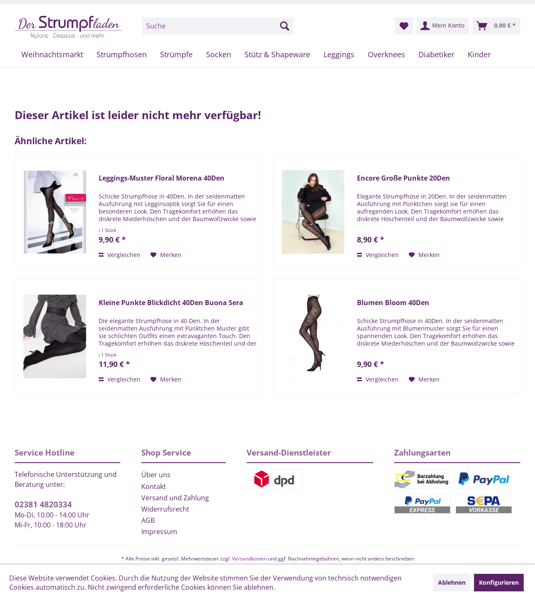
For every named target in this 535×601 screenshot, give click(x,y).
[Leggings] (339, 54)
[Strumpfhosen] (121, 54)
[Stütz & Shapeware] (277, 54)
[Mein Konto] (443, 26)
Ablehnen (452, 582)
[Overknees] (386, 54)
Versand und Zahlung (175, 497)
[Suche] (217, 26)
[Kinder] (479, 54)
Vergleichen (119, 255)
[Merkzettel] (404, 26)
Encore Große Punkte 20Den (403, 178)
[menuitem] (217, 26)
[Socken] (218, 54)
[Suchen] (284, 26)
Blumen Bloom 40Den (393, 302)
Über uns (156, 474)
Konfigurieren (499, 582)
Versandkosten (249, 558)
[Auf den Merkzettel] (165, 255)
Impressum (159, 531)
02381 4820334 (43, 504)
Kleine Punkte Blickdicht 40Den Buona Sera (171, 302)
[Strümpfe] (176, 54)
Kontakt (153, 486)
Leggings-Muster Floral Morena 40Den (161, 178)
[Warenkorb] (496, 26)
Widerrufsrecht (165, 509)
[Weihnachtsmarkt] (52, 54)
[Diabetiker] (436, 54)
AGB (148, 520)
